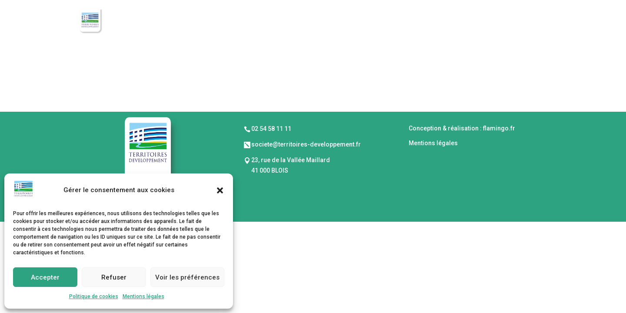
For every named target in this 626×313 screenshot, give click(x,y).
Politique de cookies (93, 296)
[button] (220, 190)
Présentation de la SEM (249, 21)
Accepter (45, 277)
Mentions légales (143, 296)
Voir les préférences (187, 277)
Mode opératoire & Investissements (367, 21)
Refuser (114, 277)
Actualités (529, 21)
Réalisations (468, 21)
